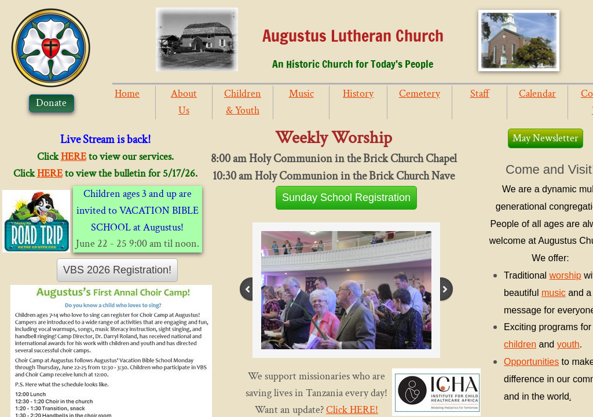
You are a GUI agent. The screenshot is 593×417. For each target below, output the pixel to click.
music (553, 293)
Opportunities (531, 362)
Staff (479, 93)
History (358, 93)
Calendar (537, 93)
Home (127, 93)
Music (301, 93)
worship (565, 275)
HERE (73, 156)
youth (568, 344)
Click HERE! (352, 409)
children (520, 344)
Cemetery (419, 93)
